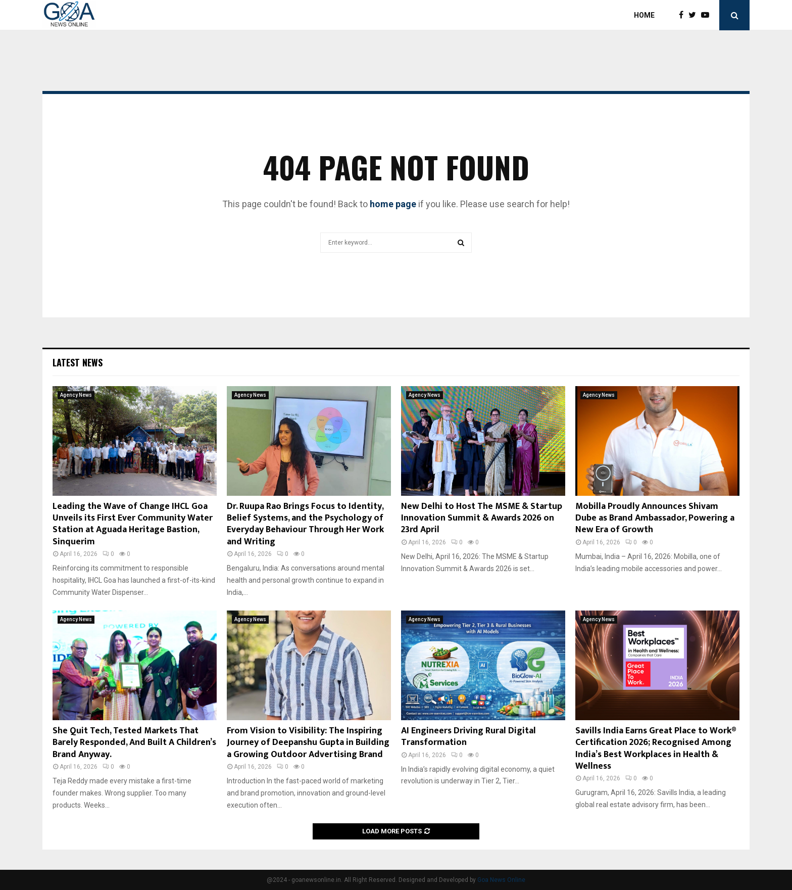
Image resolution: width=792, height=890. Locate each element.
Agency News (76, 395)
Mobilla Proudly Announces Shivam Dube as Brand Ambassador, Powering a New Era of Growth (654, 518)
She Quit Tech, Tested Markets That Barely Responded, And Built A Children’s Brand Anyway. (134, 742)
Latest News (78, 362)
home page (393, 204)
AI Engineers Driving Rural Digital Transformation (468, 736)
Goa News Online (501, 879)
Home (644, 15)
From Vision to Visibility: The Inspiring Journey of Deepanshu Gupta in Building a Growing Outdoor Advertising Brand (308, 742)
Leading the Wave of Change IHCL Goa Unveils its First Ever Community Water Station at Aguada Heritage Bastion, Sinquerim (133, 524)
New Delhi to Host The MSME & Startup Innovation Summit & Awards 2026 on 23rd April (481, 518)
